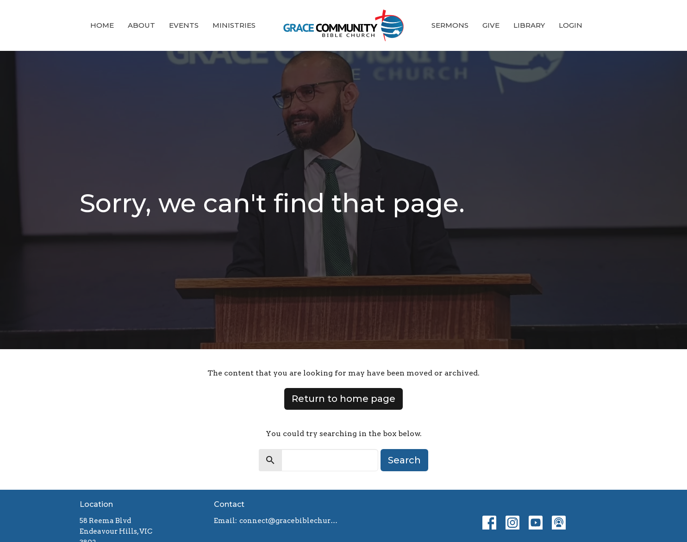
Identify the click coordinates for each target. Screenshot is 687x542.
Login (570, 25)
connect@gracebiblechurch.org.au (289, 521)
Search (404, 460)
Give (491, 25)
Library (529, 25)
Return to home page (343, 398)
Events (184, 25)
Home (102, 25)
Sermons (449, 25)
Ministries (234, 25)
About (141, 25)
